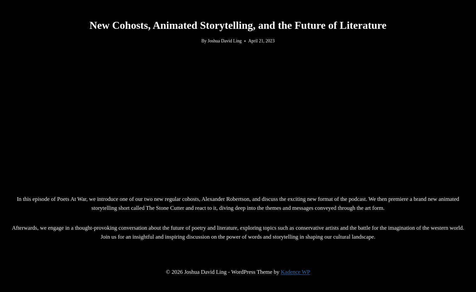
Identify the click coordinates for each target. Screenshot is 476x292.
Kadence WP (295, 272)
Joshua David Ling (225, 40)
